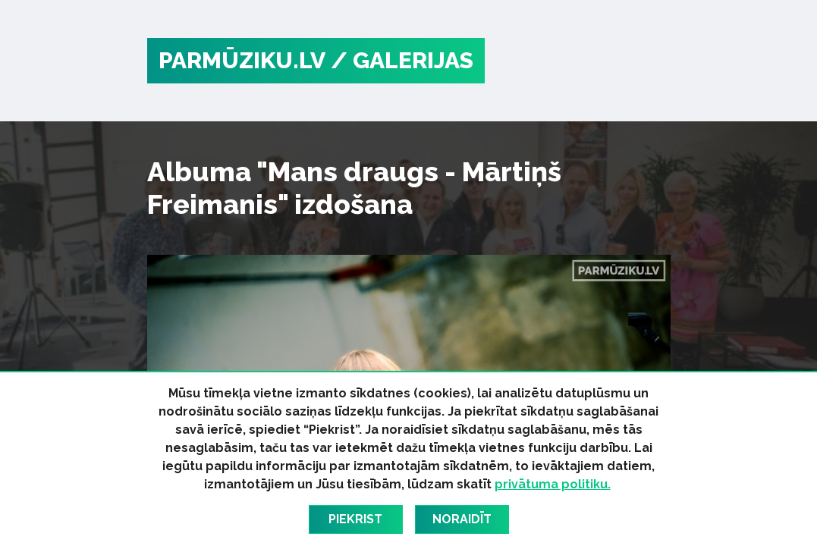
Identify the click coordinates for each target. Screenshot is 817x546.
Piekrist (355, 519)
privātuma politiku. (553, 484)
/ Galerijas (402, 60)
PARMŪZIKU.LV (242, 60)
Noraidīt (462, 519)
